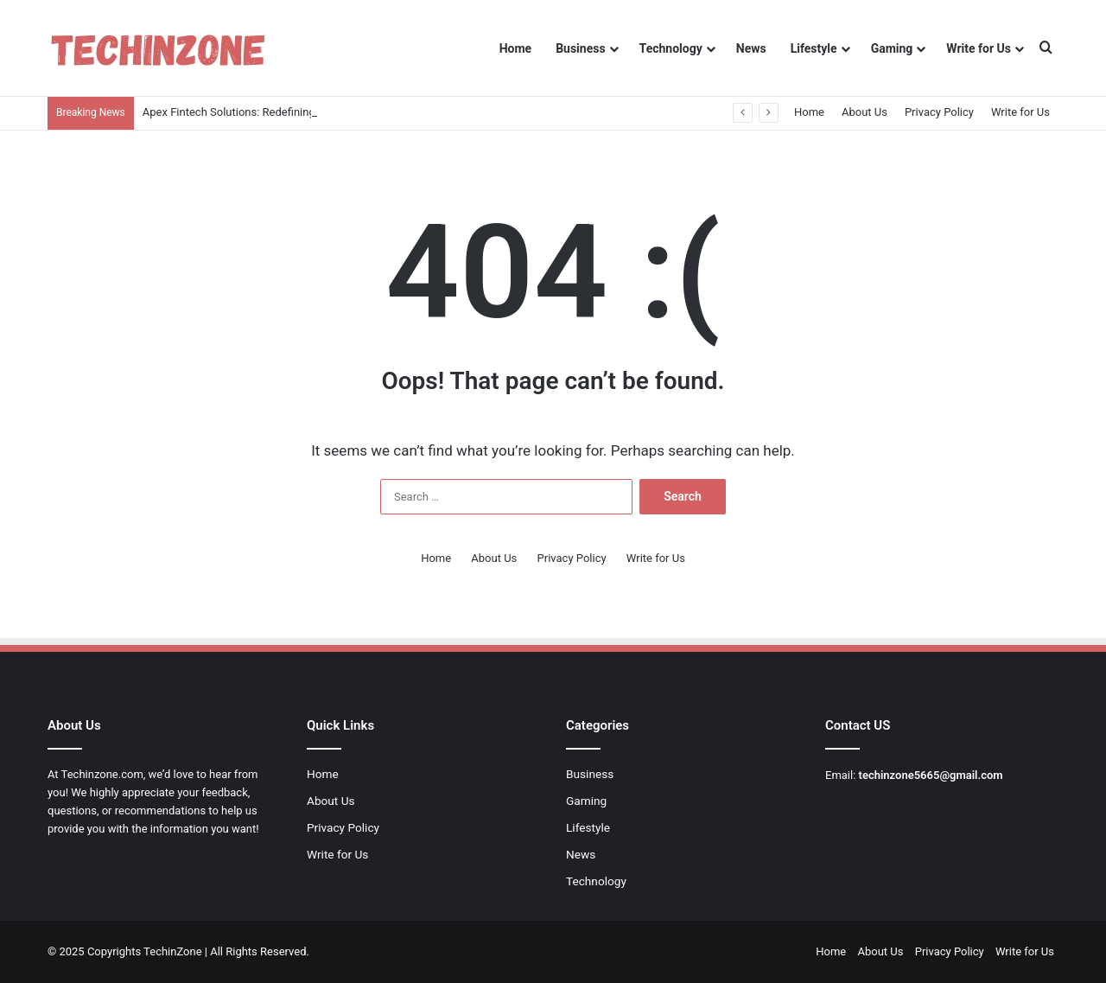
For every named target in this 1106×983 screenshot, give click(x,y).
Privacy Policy (939, 111)
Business (580, 48)
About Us (864, 111)
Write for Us (978, 48)
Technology (670, 48)
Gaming (892, 48)
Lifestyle (814, 48)
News (751, 48)
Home (515, 48)
